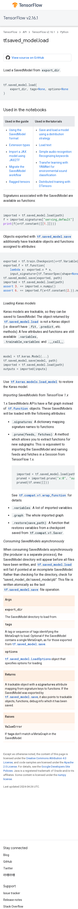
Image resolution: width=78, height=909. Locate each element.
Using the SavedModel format (17, 134)
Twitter (8, 868)
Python (64, 32)
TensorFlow (10, 32)
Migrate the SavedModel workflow (17, 171)
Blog (6, 855)
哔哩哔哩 (9, 875)
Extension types (19, 145)
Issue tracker (11, 893)
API (25, 32)
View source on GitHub (25, 58)
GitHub (7, 861)
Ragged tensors (19, 181)
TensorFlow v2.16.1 (20, 18)
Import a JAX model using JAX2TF (17, 156)
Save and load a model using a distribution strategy (54, 134)
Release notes (12, 899)
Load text (45, 145)
